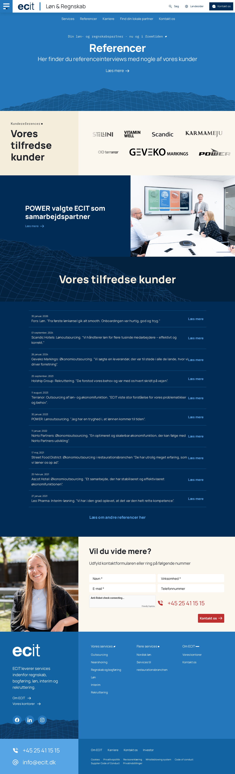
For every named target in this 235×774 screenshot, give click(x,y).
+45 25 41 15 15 (181, 603)
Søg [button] (173, 6)
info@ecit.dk (34, 762)
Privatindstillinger (132, 763)
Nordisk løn (155, 654)
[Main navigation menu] (6, 6)
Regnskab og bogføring (109, 669)
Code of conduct (184, 759)
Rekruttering (109, 692)
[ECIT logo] (39, 650)
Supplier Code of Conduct (105, 763)
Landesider (194, 6)
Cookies (95, 759)
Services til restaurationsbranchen (155, 665)
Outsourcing (109, 654)
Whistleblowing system (158, 759)
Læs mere (117, 70)
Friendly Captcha (148, 606)
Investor (148, 750)
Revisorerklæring (132, 759)
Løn (109, 677)
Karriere (108, 19)
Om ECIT (22, 698)
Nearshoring (109, 662)
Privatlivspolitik (111, 759)
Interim (109, 685)
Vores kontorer (27, 703)
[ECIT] (26, 6)
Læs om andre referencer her (117, 517)
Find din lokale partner (136, 19)
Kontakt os (221, 6)
